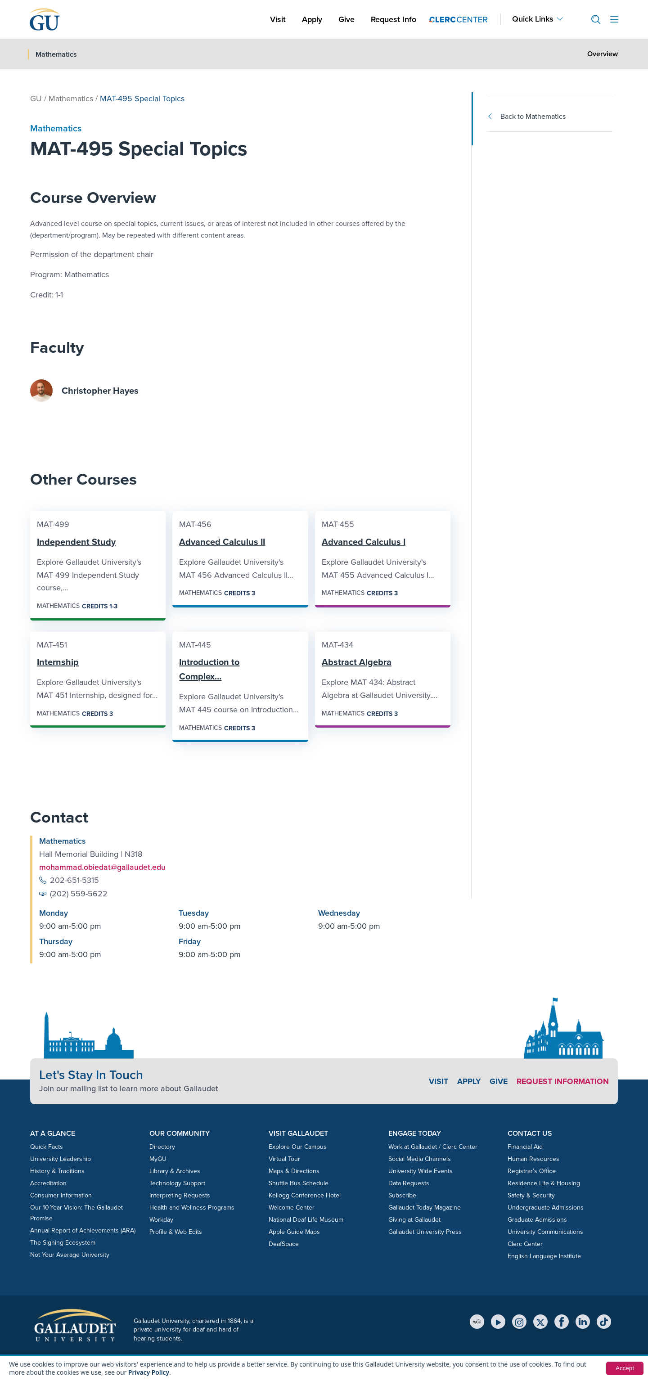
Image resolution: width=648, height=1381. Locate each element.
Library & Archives (174, 1171)
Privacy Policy (149, 1372)
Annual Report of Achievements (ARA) (82, 1230)
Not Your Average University (69, 1255)
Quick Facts (46, 1147)
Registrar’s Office (532, 1171)
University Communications (545, 1232)
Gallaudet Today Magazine (424, 1207)
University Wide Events (420, 1171)
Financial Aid (525, 1147)
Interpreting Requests (179, 1195)
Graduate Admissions (537, 1219)
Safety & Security (531, 1195)
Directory (162, 1147)
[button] (592, 19)
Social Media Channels (419, 1159)
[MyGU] (477, 1321)
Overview (602, 54)
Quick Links (533, 19)
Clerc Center (525, 1244)
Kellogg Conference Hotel (305, 1195)
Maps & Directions (294, 1171)
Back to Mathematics (526, 116)
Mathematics (71, 98)
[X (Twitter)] (540, 1321)
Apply (314, 19)
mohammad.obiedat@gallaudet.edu (102, 867)
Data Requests (408, 1183)
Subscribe (402, 1195)
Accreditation (48, 1183)
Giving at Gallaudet (414, 1219)
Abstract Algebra (357, 662)
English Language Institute (544, 1256)
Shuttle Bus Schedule (298, 1183)
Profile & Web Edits (175, 1232)
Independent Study (76, 542)
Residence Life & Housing (544, 1183)
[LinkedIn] (583, 1321)
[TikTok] (604, 1321)
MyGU (157, 1159)
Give (346, 19)
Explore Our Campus (298, 1147)
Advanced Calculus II (222, 542)
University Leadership (60, 1159)
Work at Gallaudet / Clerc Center (432, 1147)
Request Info (393, 19)
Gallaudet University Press (425, 1232)
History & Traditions (57, 1171)
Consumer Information (61, 1195)
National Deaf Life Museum (306, 1219)
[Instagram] (519, 1321)
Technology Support (177, 1183)
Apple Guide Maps (294, 1232)
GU (36, 98)
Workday (161, 1219)
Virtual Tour (284, 1159)
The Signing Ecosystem (62, 1242)
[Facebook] (561, 1321)
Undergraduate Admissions (546, 1207)
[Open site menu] (614, 19)
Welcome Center (292, 1207)
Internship (58, 662)
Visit (278, 19)
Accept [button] (624, 1368)
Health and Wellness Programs (191, 1207)
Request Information (562, 1081)
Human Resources (533, 1159)
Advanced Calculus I (363, 542)
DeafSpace (284, 1244)
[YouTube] (498, 1321)
